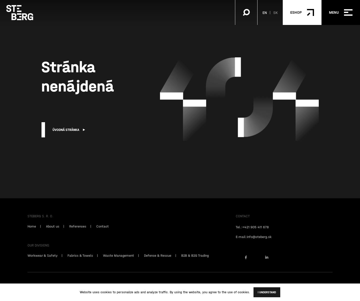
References (77, 229)
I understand (267, 292)
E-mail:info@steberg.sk (254, 240)
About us (52, 229)
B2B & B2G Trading (195, 259)
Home (32, 229)
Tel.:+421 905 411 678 (252, 230)
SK (275, 12)
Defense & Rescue (157, 259)
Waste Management (118, 259)
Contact (102, 229)
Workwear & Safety (43, 259)
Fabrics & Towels (80, 259)
